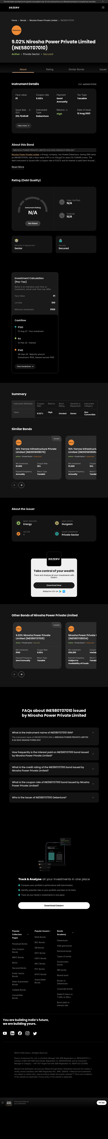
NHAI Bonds (40, 937)
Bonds (23, 20)
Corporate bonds (65, 989)
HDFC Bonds (40, 958)
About (23, 69)
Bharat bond (62, 975)
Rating (49, 69)
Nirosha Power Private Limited (43, 20)
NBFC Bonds (18, 957)
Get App (102, 1103)
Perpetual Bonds (19, 944)
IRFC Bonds (40, 963)
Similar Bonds (76, 69)
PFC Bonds (40, 969)
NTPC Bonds (40, 974)
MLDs (14, 963)
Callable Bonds (19, 990)
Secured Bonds (19, 968)
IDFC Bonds (40, 953)
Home (14, 20)
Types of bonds (64, 956)
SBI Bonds (39, 948)
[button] (20, 934)
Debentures (62, 940)
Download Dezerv (54, 905)
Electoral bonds (64, 951)
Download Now (54, 585)
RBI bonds (61, 970)
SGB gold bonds (64, 946)
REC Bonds (40, 942)
